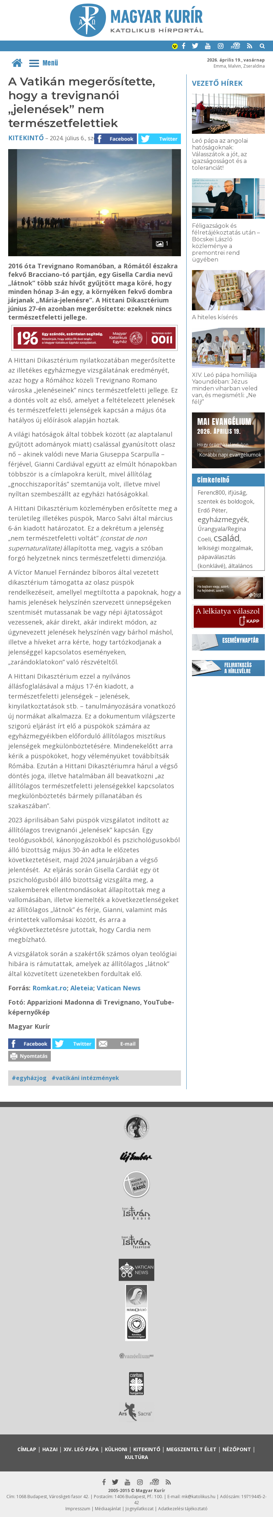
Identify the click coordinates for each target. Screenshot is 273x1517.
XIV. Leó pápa (81, 1449)
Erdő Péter (212, 510)
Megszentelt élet (191, 1449)
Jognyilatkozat (139, 1509)
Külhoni (116, 1449)
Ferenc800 (211, 492)
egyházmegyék (223, 519)
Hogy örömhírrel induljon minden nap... (224, 435)
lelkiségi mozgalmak (225, 548)
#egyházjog (29, 1078)
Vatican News (118, 988)
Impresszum (77, 1509)
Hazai (50, 1449)
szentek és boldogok (225, 501)
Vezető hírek (217, 83)
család (227, 537)
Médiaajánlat (108, 1509)
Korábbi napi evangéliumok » (230, 458)
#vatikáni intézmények (85, 1078)
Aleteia (81, 988)
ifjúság (237, 492)
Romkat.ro (49, 988)
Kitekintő (26, 137)
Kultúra (136, 1457)
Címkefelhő (213, 480)
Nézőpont (237, 1449)
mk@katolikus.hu (198, 1497)
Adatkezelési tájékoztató (183, 1509)
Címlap (26, 1449)
